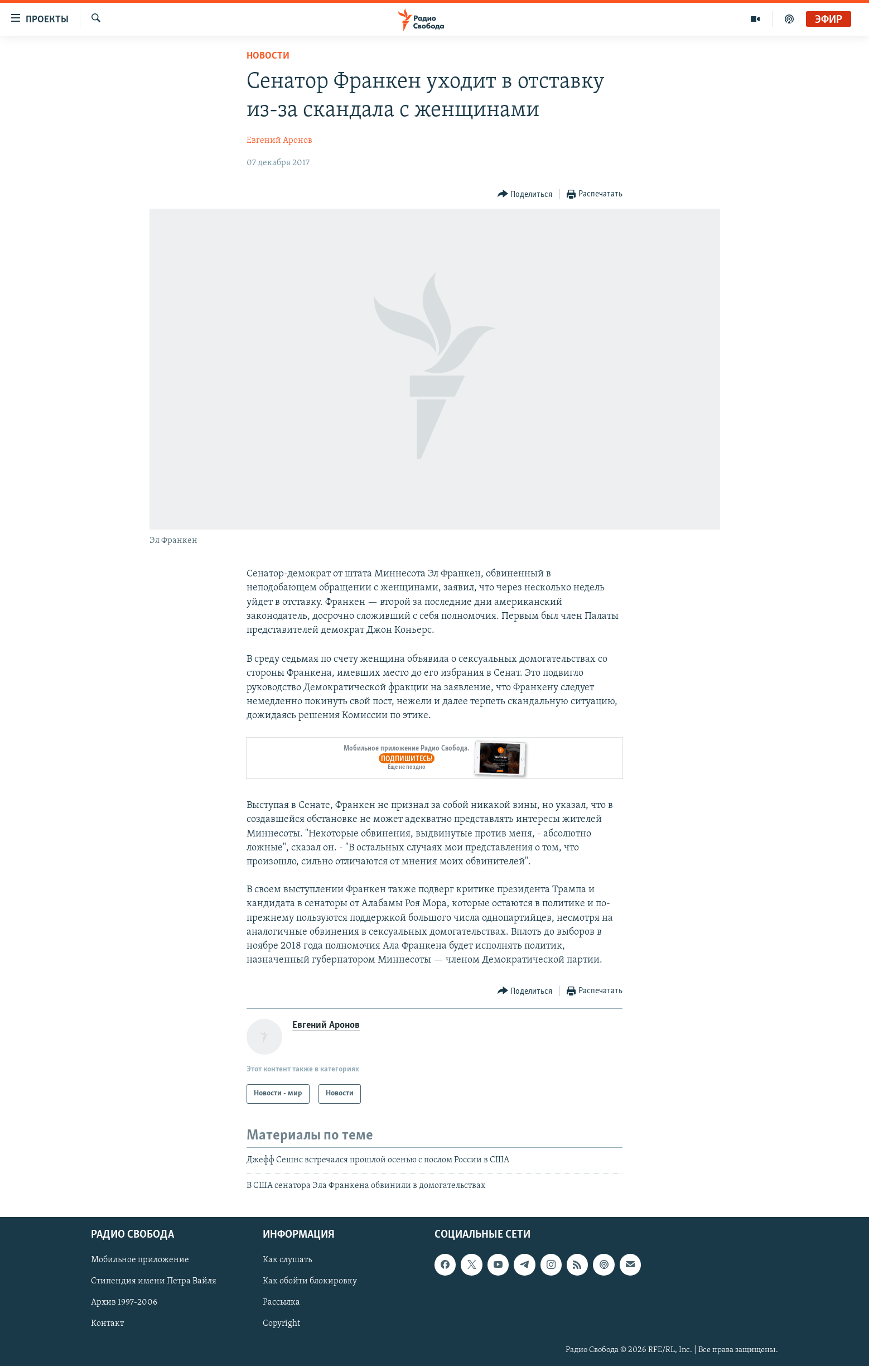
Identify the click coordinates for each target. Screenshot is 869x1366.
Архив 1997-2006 (124, 1302)
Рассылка (281, 1302)
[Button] (525, 194)
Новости (268, 56)
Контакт (107, 1324)
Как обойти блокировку (310, 1281)
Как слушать (287, 1260)
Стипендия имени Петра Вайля (153, 1281)
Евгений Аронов (279, 140)
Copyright (281, 1324)
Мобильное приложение (140, 1260)
